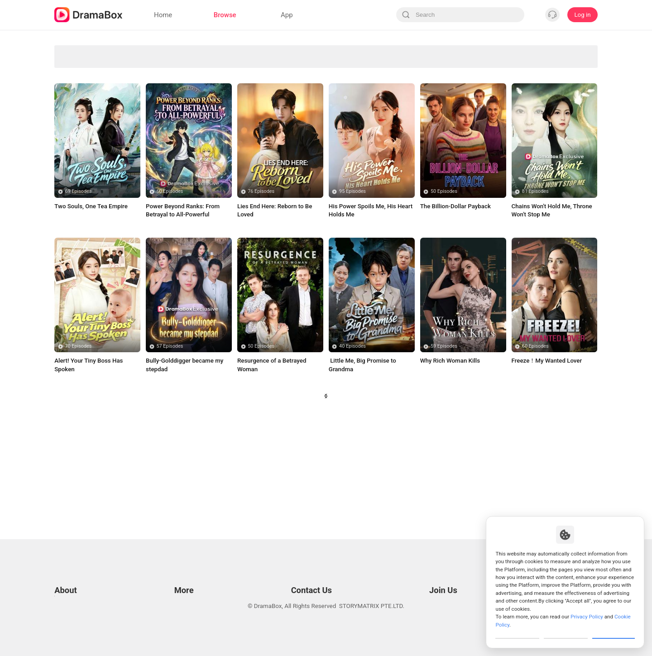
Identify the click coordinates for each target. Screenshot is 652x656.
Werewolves (155, 52)
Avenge (224, 52)
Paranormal (497, 52)
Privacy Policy (72, 580)
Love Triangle (360, 52)
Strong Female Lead (155, 90)
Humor (223, 147)
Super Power (87, 128)
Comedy (360, 71)
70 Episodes (78, 452)
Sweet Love (223, 109)
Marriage (429, 71)
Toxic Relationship (496, 147)
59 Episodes (444, 452)
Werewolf (565, 109)
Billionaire (223, 128)
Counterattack (155, 109)
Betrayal (360, 109)
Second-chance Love (291, 71)
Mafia (496, 71)
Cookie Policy (72, 592)
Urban (428, 109)
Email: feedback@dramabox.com (309, 569)
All (86, 52)
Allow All (614, 630)
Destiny (292, 166)
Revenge (428, 52)
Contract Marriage (565, 147)
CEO (291, 90)
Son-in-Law (155, 71)
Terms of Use (72, 569)
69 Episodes (78, 297)
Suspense (292, 109)
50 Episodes (444, 297)
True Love (360, 147)
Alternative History (291, 128)
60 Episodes (169, 297)
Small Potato (496, 128)
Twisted (360, 166)
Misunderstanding (292, 147)
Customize (517, 630)
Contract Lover (565, 128)
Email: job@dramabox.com (454, 569)
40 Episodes (352, 452)
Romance (223, 90)
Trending (565, 90)
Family (87, 166)
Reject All (566, 630)
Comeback (428, 147)
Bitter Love (223, 166)
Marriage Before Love (360, 90)
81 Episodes (535, 297)
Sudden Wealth (565, 52)
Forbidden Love (86, 90)
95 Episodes (352, 297)
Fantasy (428, 90)
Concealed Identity (87, 109)
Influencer (565, 71)
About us (66, 625)
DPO (60, 614)
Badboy (360, 128)
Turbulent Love (497, 109)
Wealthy (155, 147)
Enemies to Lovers (155, 128)
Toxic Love (86, 147)
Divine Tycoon (291, 52)
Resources (187, 569)
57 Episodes (169, 452)
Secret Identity (223, 71)
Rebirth (428, 128)
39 (380, 509)
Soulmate (496, 90)
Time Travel (154, 166)
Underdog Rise (86, 71)
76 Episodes (261, 297)
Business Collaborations (297, 580)
